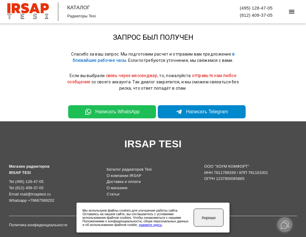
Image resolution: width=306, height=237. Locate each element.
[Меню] (291, 11)
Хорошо (208, 217)
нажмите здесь (150, 225)
